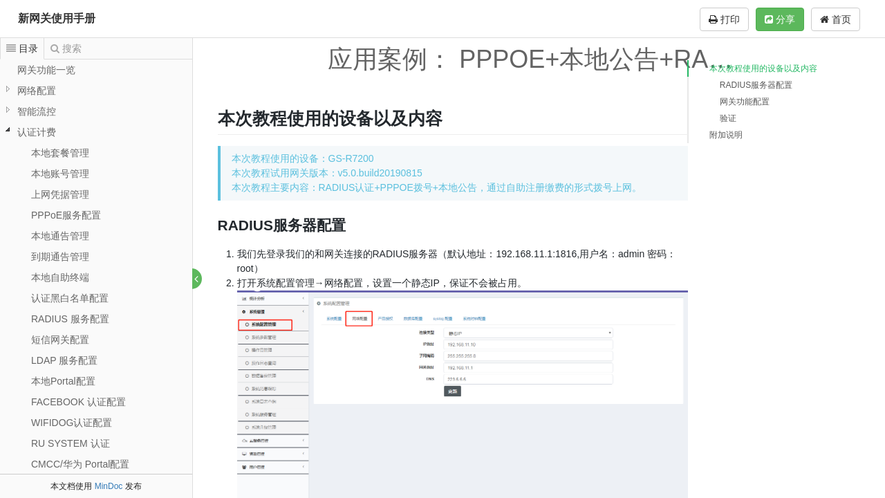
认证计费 (36, 132)
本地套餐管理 (60, 152)
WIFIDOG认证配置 (71, 422)
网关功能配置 (745, 102)
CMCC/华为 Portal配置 (80, 464)
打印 (724, 19)
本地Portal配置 (63, 381)
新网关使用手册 (56, 18)
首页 (835, 19)
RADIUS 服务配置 (70, 318)
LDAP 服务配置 (64, 360)
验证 (728, 118)
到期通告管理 (60, 256)
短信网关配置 (60, 339)
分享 (780, 19)
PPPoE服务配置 (66, 215)
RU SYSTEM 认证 (70, 443)
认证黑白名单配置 (70, 298)
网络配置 (36, 90)
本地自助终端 (60, 277)
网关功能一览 (46, 69)
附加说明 (726, 135)
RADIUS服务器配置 (756, 85)
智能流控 (36, 111)
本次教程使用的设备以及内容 (763, 68)
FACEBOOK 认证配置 (78, 401)
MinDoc (109, 486)
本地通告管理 (60, 235)
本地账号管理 (60, 173)
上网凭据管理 (60, 194)
